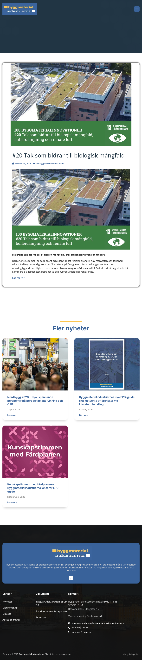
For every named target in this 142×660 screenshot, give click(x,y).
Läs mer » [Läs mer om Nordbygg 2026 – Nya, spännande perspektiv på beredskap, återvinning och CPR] (12, 415)
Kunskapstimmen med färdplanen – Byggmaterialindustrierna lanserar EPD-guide (33, 488)
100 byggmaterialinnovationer (50, 163)
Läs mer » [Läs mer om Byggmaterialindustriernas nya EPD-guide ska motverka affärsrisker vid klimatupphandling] (83, 415)
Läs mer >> (18, 277)
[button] (137, 9)
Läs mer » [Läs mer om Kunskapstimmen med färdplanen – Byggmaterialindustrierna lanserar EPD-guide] (12, 502)
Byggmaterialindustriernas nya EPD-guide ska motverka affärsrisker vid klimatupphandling (107, 401)
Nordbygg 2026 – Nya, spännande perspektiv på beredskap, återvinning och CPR (35, 401)
